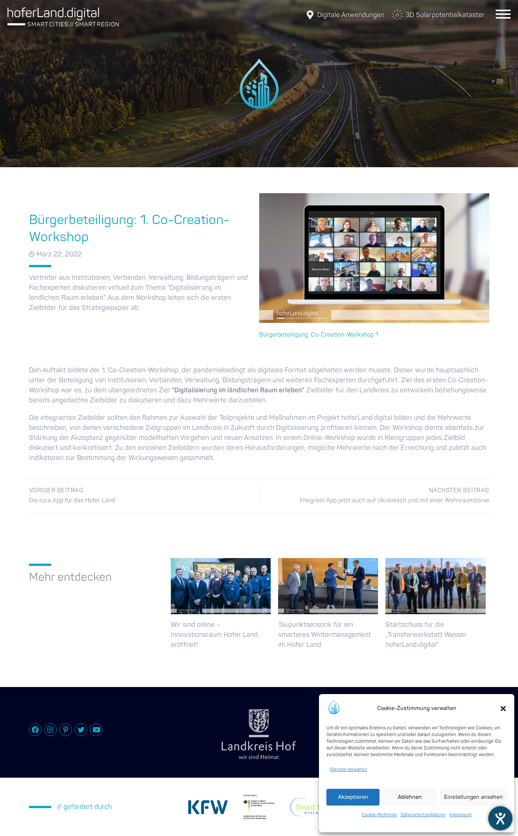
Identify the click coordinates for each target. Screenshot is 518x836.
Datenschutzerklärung (423, 815)
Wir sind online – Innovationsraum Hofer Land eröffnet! (214, 634)
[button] (503, 708)
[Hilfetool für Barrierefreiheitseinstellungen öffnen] (500, 818)
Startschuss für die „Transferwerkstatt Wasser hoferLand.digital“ (426, 634)
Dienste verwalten (348, 769)
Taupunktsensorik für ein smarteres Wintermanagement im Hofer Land (324, 634)
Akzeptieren (353, 797)
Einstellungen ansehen (473, 797)
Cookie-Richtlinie (379, 815)
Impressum (460, 815)
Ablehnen (410, 797)
